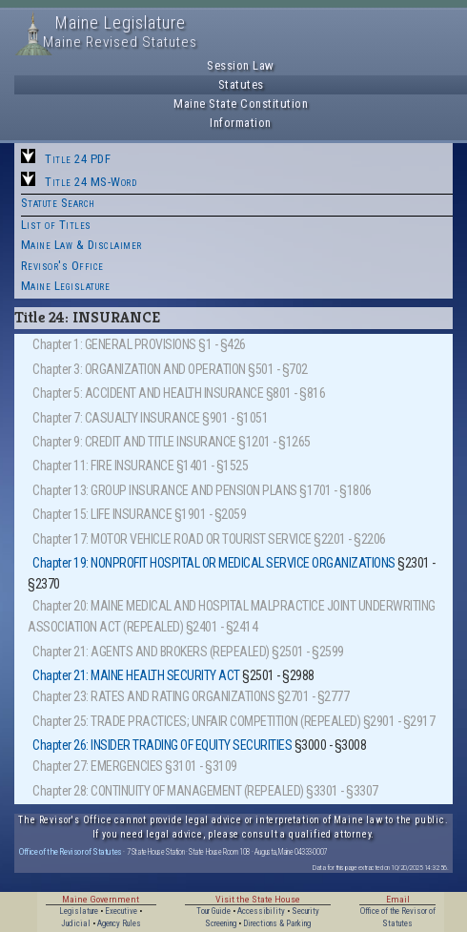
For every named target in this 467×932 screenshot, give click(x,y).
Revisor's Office (62, 266)
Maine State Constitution (240, 103)
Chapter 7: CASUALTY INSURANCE (116, 417)
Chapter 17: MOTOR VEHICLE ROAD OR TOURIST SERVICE (172, 539)
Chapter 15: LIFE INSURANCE (102, 514)
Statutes (241, 84)
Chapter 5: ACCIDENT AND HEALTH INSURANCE (147, 393)
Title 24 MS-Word (90, 182)
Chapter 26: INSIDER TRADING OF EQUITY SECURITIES (162, 745)
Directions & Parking (277, 923)
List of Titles (56, 224)
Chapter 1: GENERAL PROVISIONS (114, 344)
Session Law (240, 65)
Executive (121, 911)
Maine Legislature (66, 286)
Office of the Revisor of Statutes (70, 851)
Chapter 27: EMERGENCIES (97, 766)
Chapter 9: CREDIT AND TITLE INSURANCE (134, 441)
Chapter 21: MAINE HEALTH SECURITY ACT (136, 675)
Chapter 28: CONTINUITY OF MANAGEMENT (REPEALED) (168, 790)
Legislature (78, 911)
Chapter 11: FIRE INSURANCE (102, 465)
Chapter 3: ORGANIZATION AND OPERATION (139, 369)
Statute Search (58, 203)
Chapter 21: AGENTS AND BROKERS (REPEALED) (151, 651)
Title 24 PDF (78, 159)
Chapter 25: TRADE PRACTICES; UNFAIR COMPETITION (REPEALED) (196, 721)
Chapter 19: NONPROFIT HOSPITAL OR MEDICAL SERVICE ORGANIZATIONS (214, 562)
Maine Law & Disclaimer (81, 245)
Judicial (76, 923)
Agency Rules (119, 923)
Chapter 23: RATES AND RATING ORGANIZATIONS (153, 696)
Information (241, 122)
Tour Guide (213, 911)
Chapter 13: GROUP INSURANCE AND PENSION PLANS (164, 490)
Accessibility (261, 911)
